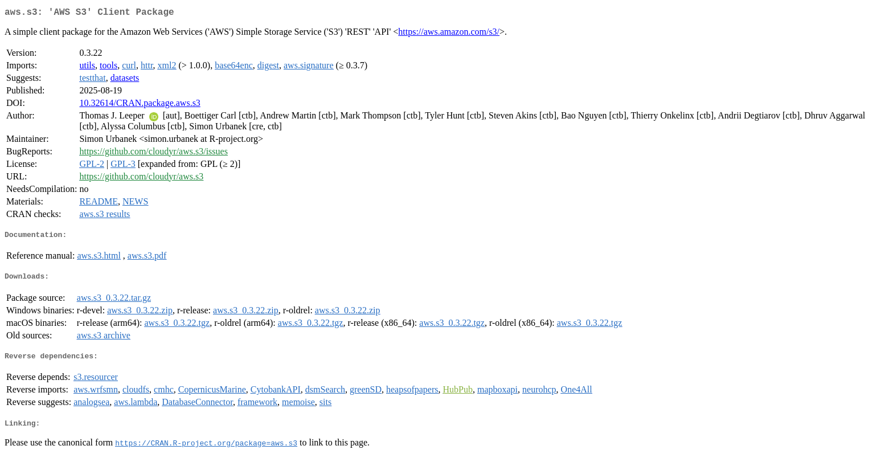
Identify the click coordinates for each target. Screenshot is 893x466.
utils (87, 67)
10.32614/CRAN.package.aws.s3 (139, 105)
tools (108, 67)
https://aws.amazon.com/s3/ (448, 34)
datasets (125, 80)
